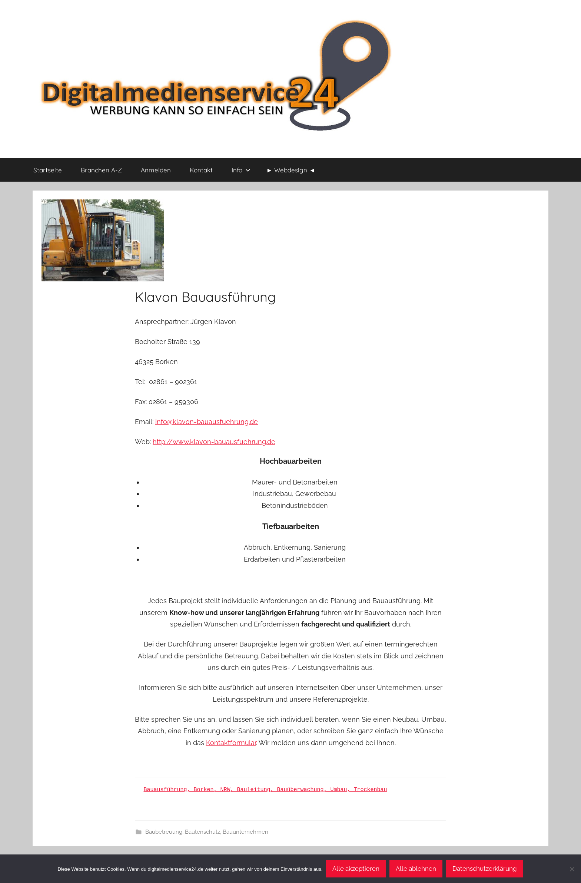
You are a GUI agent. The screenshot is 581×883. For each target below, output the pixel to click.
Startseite (47, 170)
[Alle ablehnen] (571, 869)
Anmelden (156, 170)
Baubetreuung (163, 832)
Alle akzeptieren (355, 868)
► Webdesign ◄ (291, 170)
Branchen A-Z (101, 170)
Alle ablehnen (416, 868)
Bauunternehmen (245, 832)
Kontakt (201, 170)
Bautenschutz (202, 832)
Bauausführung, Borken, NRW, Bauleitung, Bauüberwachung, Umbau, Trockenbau (265, 790)
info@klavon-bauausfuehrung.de (206, 422)
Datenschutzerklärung (484, 868)
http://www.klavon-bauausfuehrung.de (214, 442)
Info (241, 170)
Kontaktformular (231, 743)
